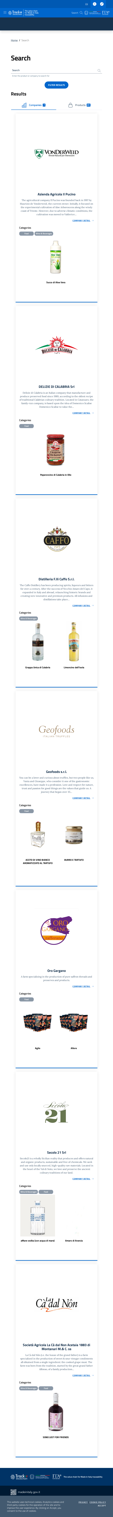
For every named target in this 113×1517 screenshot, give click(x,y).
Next (96, 842)
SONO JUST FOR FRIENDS (56, 1439)
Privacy (83, 1502)
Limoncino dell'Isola (74, 668)
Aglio (37, 1049)
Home (14, 40)
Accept (102, 1506)
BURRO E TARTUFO (74, 861)
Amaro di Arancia (74, 1242)
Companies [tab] (33, 105)
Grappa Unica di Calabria (37, 668)
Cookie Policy (98, 1502)
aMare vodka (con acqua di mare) (38, 1242)
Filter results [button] (56, 85)
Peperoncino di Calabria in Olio (55, 475)
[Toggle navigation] (5, 12)
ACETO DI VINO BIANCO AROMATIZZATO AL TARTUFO (38, 862)
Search (16, 70)
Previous (16, 842)
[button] (81, 12)
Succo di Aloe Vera (55, 283)
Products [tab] (79, 105)
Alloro (74, 1049)
